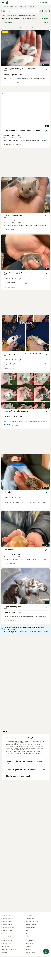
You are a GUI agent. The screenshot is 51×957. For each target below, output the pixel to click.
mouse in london (6, 921)
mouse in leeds (6, 943)
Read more (44, 18)
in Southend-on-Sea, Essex (27, 15)
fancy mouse (30, 918)
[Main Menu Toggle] (3, 2)
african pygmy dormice (8, 949)
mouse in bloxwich (7, 918)
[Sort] (47, 22)
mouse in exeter (6, 934)
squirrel (28, 949)
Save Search (7, 22)
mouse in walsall (6, 940)
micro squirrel (30, 927)
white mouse (30, 937)
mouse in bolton (6, 931)
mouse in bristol (6, 924)
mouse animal (30, 952)
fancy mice (29, 946)
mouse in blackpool (7, 927)
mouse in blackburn (7, 937)
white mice (29, 943)
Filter (45, 11)
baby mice (29, 934)
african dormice (31, 940)
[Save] (45, 69)
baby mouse (5, 946)
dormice (4, 952)
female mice (30, 915)
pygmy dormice (31, 924)
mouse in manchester (8, 915)
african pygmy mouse (33, 921)
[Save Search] (46, 951)
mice (27, 931)
